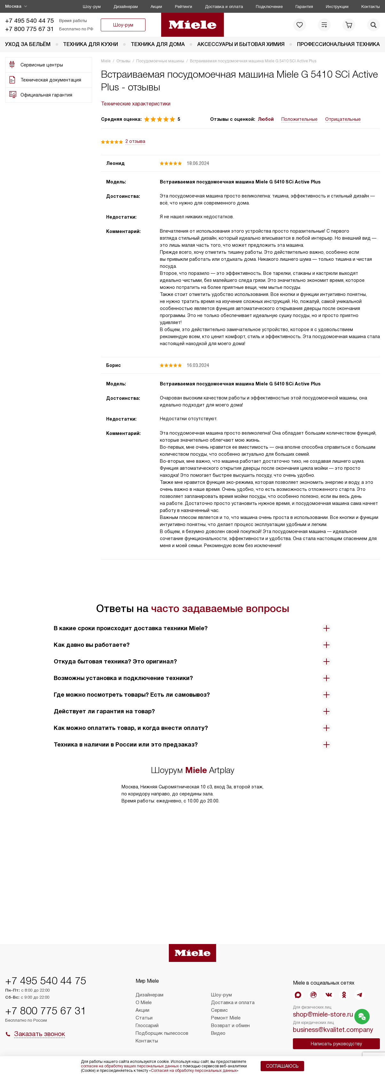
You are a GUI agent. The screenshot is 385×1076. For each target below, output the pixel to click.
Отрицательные (343, 119)
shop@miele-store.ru (323, 1014)
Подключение (269, 6)
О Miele (144, 1002)
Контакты (370, 6)
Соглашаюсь (282, 1066)
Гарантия (304, 6)
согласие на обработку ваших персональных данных (130, 1066)
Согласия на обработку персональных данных (194, 1070)
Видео (218, 1033)
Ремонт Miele (225, 1017)
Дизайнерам (126, 6)
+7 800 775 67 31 (29, 29)
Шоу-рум (92, 6)
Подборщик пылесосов (162, 1033)
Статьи (144, 1017)
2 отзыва (135, 141)
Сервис (219, 1010)
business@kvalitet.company (333, 1029)
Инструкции (337, 6)
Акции (156, 6)
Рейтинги (183, 6)
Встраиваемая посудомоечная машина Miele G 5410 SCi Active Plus (240, 181)
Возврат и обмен (230, 1025)
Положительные (299, 119)
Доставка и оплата (224, 6)
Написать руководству (336, 1043)
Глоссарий (147, 1025)
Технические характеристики (135, 103)
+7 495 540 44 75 (29, 20)
